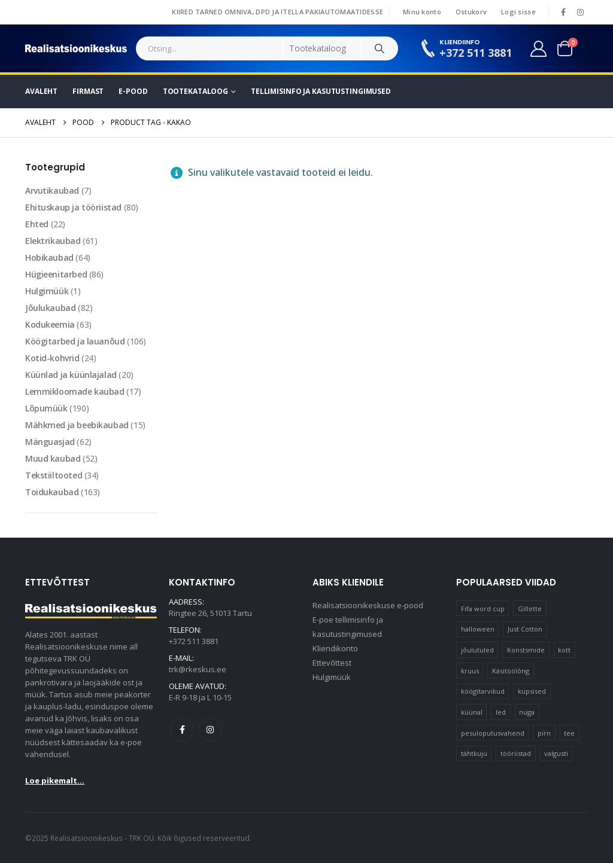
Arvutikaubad (52, 190)
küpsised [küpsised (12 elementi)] (532, 691)
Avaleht (41, 91)
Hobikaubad (49, 257)
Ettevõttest (331, 662)
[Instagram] (580, 12)
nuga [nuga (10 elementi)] (527, 712)
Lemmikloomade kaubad (75, 391)
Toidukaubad (51, 492)
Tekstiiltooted (53, 475)
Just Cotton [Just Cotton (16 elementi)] (525, 628)
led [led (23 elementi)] (501, 712)
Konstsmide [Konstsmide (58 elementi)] (526, 649)
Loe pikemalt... (54, 780)
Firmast (88, 91)
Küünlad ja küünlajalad (71, 374)
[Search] (379, 48)
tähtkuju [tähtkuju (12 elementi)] (474, 753)
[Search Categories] (322, 48)
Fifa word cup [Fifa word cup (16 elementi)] (483, 608)
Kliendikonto (335, 648)
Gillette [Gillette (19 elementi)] (530, 608)
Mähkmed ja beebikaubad (77, 425)
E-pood (133, 91)
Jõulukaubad (50, 307)
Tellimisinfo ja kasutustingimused (321, 91)
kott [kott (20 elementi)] (564, 649)
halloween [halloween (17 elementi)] (477, 628)
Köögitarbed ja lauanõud (75, 341)
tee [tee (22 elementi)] (569, 732)
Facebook (182, 730)
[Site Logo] (76, 48)
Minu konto (422, 11)
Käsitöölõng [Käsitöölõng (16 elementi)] (510, 670)
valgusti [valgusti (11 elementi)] (556, 753)
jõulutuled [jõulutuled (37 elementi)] (477, 649)
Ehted (36, 224)
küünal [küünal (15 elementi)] (471, 712)
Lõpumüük (46, 408)
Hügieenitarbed (56, 274)
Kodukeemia (50, 324)
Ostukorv (471, 11)
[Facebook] (563, 12)
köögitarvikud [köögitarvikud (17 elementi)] (483, 691)
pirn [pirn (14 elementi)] (544, 732)
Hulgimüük (46, 291)
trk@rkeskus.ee (197, 669)
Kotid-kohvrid (52, 358)
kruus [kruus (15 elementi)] (470, 670)
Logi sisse (518, 11)
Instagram (210, 730)
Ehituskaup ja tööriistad (73, 207)
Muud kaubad (52, 458)
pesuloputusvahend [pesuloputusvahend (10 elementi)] (492, 732)
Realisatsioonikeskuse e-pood (367, 605)
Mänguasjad (50, 441)
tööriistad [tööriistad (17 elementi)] (515, 753)
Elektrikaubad (53, 240)
